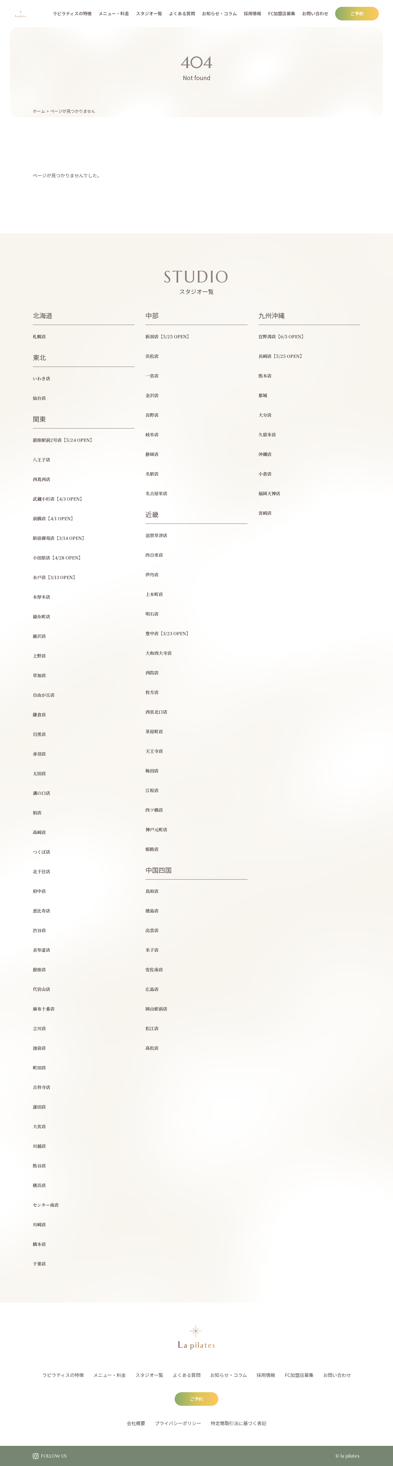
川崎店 (39, 1224)
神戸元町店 (156, 829)
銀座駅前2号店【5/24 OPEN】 (63, 440)
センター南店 (46, 1205)
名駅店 (152, 474)
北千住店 (41, 871)
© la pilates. (347, 1456)
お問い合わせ (315, 13)
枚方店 (152, 692)
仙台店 (39, 398)
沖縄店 (265, 454)
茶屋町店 (154, 731)
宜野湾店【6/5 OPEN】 (282, 336)
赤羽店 (39, 754)
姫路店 (152, 849)
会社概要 (136, 1423)
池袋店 (39, 1048)
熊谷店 (39, 1166)
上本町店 (154, 594)
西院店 (152, 673)
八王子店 (41, 460)
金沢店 (152, 395)
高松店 (152, 1048)
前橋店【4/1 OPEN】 (54, 518)
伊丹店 (152, 574)
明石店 (152, 614)
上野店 (39, 656)
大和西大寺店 (158, 653)
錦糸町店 (41, 616)
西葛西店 (41, 479)
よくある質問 (182, 13)
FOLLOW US (54, 1456)
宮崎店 (265, 513)
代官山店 (41, 989)
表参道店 (41, 950)
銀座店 (39, 969)
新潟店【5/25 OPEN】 (168, 336)
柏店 (37, 813)
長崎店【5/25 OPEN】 (281, 356)
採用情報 (252, 13)
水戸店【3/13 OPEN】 (55, 577)
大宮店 (39, 1126)
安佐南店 (154, 969)
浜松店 (152, 356)
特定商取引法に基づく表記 (238, 1423)
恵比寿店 (41, 911)
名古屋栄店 (156, 493)
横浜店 (39, 1185)
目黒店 (39, 734)
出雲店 (152, 930)
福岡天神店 (269, 493)
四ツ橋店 (154, 810)
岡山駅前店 (156, 1009)
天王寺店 (154, 751)
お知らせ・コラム (219, 13)
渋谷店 (39, 930)
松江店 (152, 1028)
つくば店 (41, 852)
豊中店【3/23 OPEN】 (167, 633)
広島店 (152, 989)
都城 (262, 395)
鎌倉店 (39, 714)
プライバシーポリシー (178, 1423)
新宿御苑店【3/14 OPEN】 (59, 538)
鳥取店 (152, 891)
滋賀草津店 (156, 535)
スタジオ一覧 (149, 13)
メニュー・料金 (114, 13)
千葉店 (39, 1264)
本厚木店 (41, 597)
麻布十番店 (44, 1009)
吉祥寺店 (41, 1087)
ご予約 (357, 13)
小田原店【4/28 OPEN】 (58, 558)
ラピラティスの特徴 (72, 13)
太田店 (39, 773)
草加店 (39, 675)
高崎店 (39, 832)
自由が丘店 (44, 695)
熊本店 (265, 376)
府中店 (39, 891)
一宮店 (152, 376)
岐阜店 (152, 434)
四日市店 (154, 555)
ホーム (39, 111)
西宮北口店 (156, 712)
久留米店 (267, 434)
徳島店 (152, 911)
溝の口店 (41, 793)
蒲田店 (39, 1107)
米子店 (152, 950)
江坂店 (152, 790)
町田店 (39, 1067)
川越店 (39, 1146)
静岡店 (152, 454)
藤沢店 (39, 636)
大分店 (265, 415)
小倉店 (265, 474)
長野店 (152, 415)
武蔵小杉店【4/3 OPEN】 (58, 499)
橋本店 (39, 1244)
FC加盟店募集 (281, 13)
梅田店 (152, 771)
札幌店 (39, 336)
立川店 (39, 1028)
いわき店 (41, 378)
